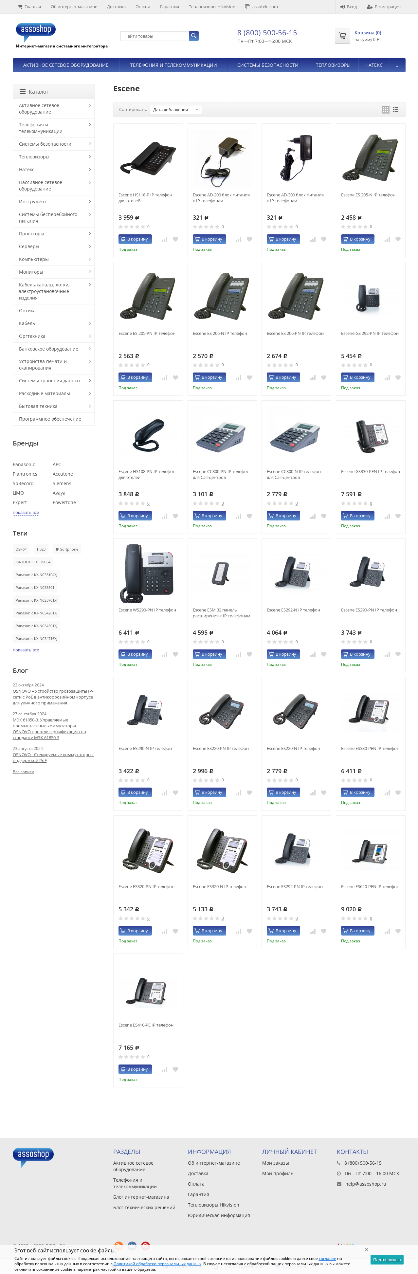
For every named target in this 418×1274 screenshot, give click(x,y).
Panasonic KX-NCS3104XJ (36, 574)
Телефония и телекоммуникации (173, 65)
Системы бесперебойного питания (48, 217)
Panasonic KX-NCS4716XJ (36, 638)
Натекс (374, 65)
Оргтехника (32, 336)
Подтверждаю (387, 1259)
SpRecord (23, 483)
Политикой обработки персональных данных (157, 1263)
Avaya (59, 493)
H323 (41, 549)
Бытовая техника (38, 406)
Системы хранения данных (50, 380)
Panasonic (24, 464)
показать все (26, 512)
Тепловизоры (333, 65)
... (398, 65)
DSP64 (21, 549)
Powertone (64, 502)
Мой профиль (277, 1173)
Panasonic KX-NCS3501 (35, 587)
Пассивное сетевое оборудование (40, 185)
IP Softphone (67, 549)
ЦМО (18, 493)
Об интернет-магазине (74, 6)
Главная (29, 6)
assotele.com (261, 6)
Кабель (27, 323)
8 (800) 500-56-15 (267, 32)
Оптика (27, 310)
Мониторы (31, 272)
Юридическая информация (219, 1215)
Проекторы (31, 233)
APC (57, 464)
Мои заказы (275, 1163)
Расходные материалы (44, 393)
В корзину (134, 239)
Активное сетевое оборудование (65, 65)
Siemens (62, 483)
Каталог (34, 91)
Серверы (29, 246)
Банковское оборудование (48, 349)
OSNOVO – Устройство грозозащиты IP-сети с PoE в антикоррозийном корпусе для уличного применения (53, 697)
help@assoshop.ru (365, 1184)
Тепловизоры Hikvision (212, 6)
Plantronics (25, 474)
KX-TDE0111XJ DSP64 (33, 561)
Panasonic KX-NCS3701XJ (36, 600)
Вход (348, 6)
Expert (20, 502)
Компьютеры (34, 259)
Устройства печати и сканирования (43, 364)
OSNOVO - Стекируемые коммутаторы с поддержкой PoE (53, 757)
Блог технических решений (144, 1207)
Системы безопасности (268, 65)
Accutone (63, 474)
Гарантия (169, 6)
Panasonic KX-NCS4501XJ (36, 625)
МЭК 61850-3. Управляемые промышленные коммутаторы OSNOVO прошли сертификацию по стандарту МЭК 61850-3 (49, 728)
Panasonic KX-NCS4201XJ (36, 612)
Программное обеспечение (50, 419)
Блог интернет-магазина (141, 1197)
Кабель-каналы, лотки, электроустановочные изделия (44, 291)
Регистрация (384, 6)
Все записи (23, 771)
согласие (327, 1258)
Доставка (116, 6)
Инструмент (32, 201)
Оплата (143, 6)
